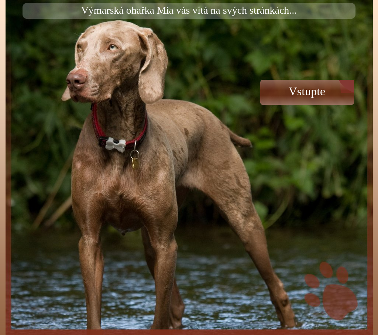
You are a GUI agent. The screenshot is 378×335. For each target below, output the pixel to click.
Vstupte (307, 91)
